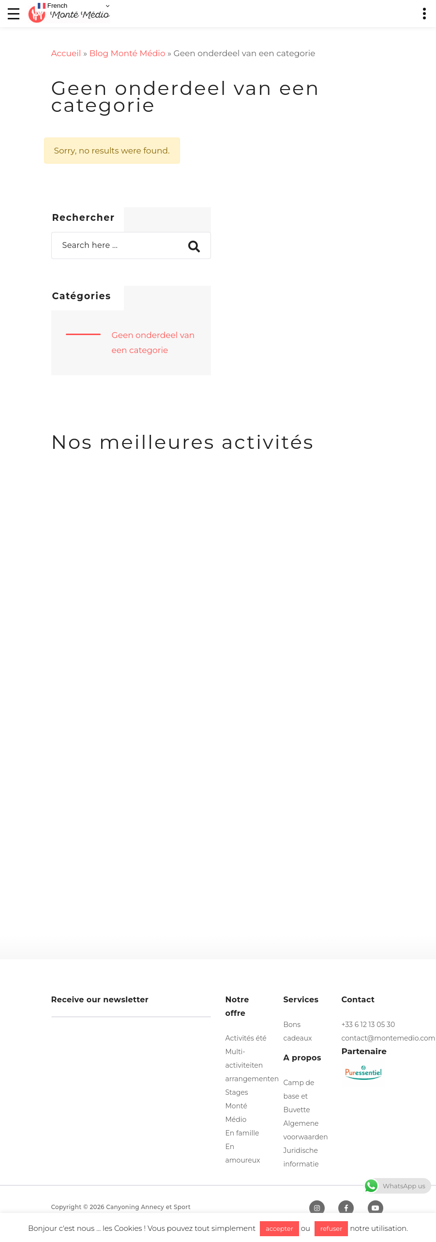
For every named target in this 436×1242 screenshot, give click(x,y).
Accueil (66, 53)
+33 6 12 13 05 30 (368, 1024)
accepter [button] (279, 1228)
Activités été (246, 1038)
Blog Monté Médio (127, 53)
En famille (242, 1133)
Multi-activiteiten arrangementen (252, 1065)
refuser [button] (331, 1228)
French (52, 6)
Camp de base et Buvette (299, 1096)
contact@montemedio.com (389, 1038)
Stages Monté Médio (237, 1106)
